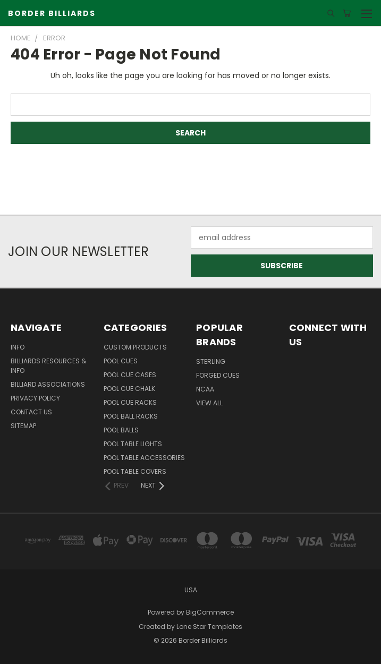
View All (209, 402)
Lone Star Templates (209, 626)
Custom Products (135, 347)
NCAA (205, 389)
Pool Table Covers (135, 471)
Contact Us (31, 411)
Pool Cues (121, 360)
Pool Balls (121, 430)
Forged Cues (218, 375)
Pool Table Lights (133, 443)
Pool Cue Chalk (129, 388)
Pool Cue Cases (130, 374)
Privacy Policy (35, 398)
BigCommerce (210, 612)
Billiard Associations (48, 384)
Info (17, 347)
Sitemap (23, 425)
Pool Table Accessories (144, 457)
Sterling (210, 361)
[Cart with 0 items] (346, 13)
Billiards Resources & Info (48, 365)
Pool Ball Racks (131, 416)
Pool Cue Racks (130, 402)
